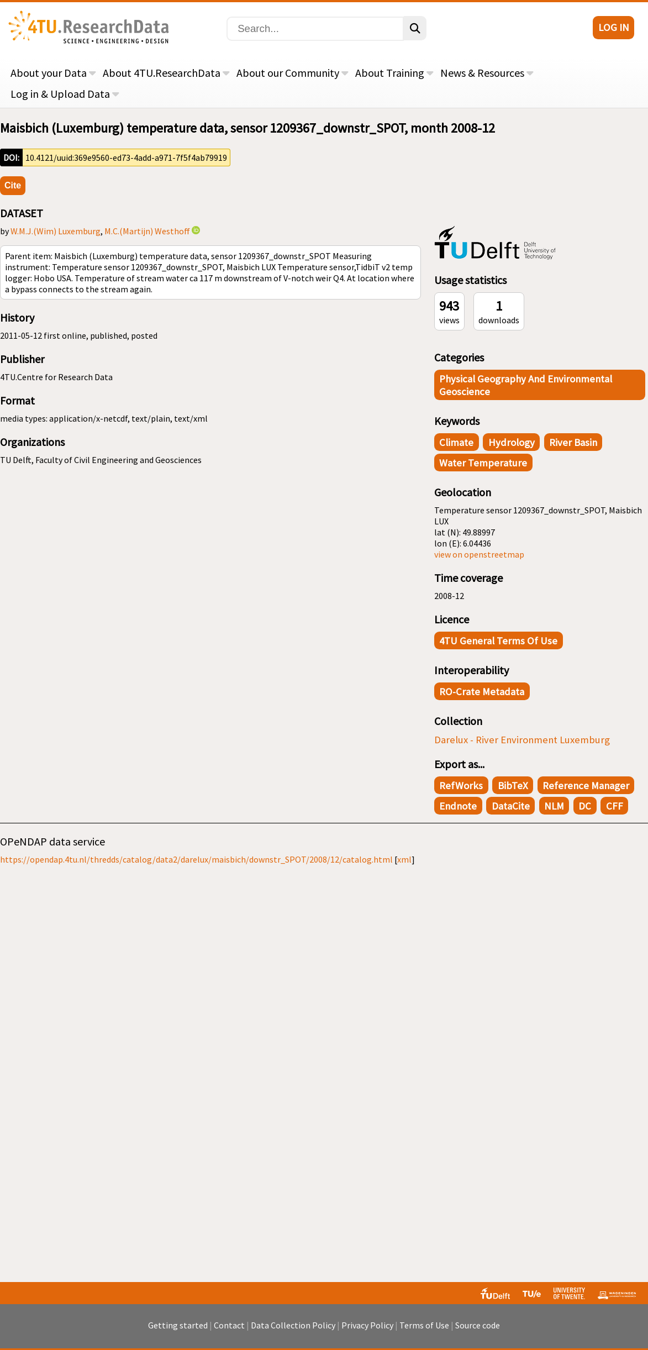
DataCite (511, 806)
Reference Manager (585, 785)
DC (584, 806)
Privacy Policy (367, 1325)
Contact (229, 1325)
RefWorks (461, 785)
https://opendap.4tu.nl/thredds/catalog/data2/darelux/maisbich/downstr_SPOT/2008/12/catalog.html (196, 859)
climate (456, 442)
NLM (554, 806)
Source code (477, 1325)
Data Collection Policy (293, 1325)
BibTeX (513, 785)
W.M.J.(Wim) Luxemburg (55, 231)
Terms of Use (424, 1325)
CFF (614, 806)
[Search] (315, 29)
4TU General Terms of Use (498, 640)
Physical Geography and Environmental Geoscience (525, 385)
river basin (573, 442)
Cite (12, 185)
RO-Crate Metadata (481, 691)
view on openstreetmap (479, 554)
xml (404, 859)
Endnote (458, 806)
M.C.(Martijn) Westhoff (147, 231)
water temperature (483, 462)
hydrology (511, 442)
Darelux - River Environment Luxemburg (522, 739)
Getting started (178, 1325)
